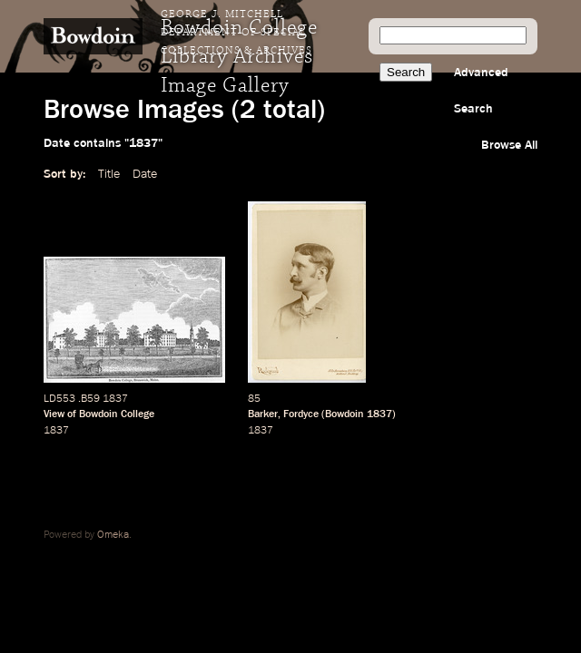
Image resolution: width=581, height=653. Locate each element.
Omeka (113, 535)
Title (109, 174)
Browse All (509, 145)
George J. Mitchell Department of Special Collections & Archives (236, 32)
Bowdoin (344, 414)
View (54, 414)
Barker (263, 414)
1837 (56, 430)
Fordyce (301, 414)
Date (145, 174)
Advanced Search (481, 90)
